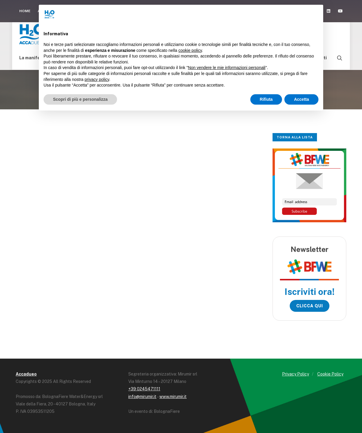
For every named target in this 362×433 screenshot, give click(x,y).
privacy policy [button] (97, 79)
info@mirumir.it (142, 396)
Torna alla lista (295, 137)
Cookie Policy (330, 374)
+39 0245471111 (144, 388)
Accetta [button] (301, 99)
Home (25, 11)
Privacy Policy (295, 374)
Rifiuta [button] (266, 99)
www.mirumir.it (173, 396)
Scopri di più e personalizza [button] (80, 99)
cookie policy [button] (190, 50)
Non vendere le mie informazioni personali (226, 67)
